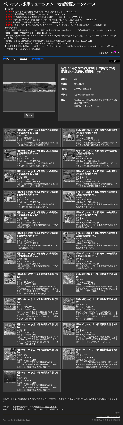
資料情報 (23, 59)
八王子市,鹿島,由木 (82, 89)
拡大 (29, 115)
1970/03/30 (79, 84)
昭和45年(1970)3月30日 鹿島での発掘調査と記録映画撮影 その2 (96, 193)
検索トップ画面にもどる (46, 407)
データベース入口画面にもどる (49, 409)
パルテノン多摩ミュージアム (108, 417)
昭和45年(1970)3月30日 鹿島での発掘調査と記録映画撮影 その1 (37, 131)
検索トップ (9, 59)
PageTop (117, 412)
